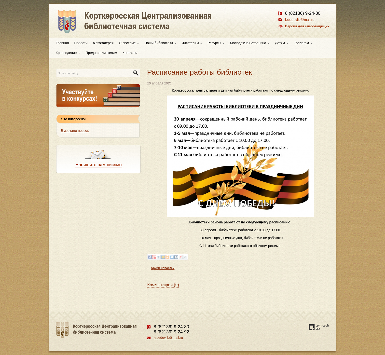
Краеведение (68, 53)
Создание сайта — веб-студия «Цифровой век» (319, 327)
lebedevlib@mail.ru (299, 20)
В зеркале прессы (75, 131)
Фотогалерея (103, 43)
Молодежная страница (250, 43)
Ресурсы (215, 43)
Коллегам (303, 43)
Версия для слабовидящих (307, 26)
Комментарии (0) (163, 284)
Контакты (130, 53)
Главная (62, 43)
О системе (129, 43)
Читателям (192, 43)
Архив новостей (162, 268)
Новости (80, 43)
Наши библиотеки (160, 43)
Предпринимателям (101, 53)
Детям (281, 43)
